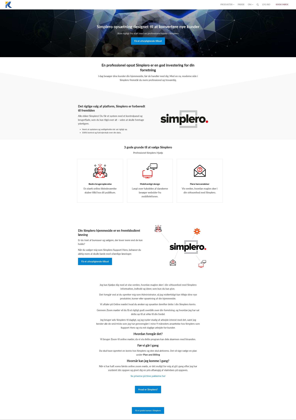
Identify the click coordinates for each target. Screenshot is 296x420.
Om (250, 4)
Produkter (227, 4)
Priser (241, 4)
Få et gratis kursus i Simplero (148, 410)
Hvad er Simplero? (148, 389)
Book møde (282, 4)
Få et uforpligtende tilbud (148, 40)
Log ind (266, 4)
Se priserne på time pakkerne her (148, 376)
